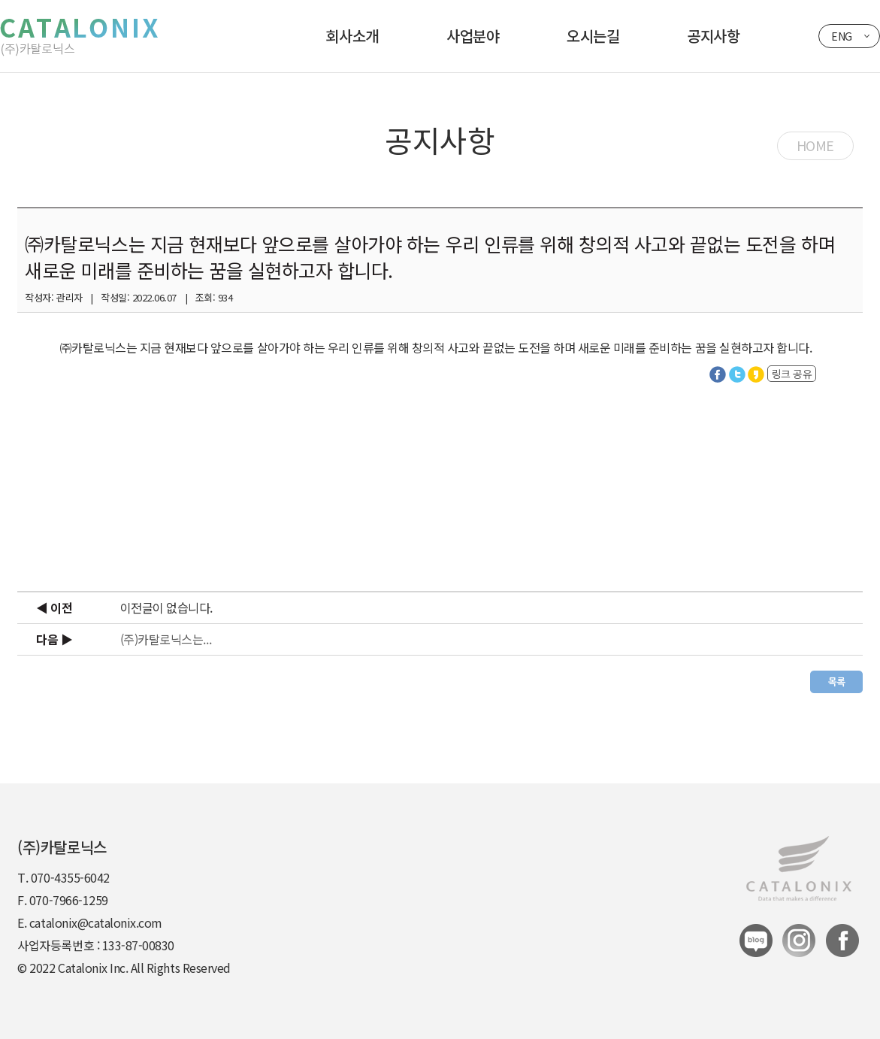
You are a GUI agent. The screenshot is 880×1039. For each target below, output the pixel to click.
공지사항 (713, 36)
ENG (841, 36)
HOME (815, 145)
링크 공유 (792, 373)
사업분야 (472, 36)
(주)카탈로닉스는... (165, 639)
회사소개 (352, 36)
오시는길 (593, 36)
